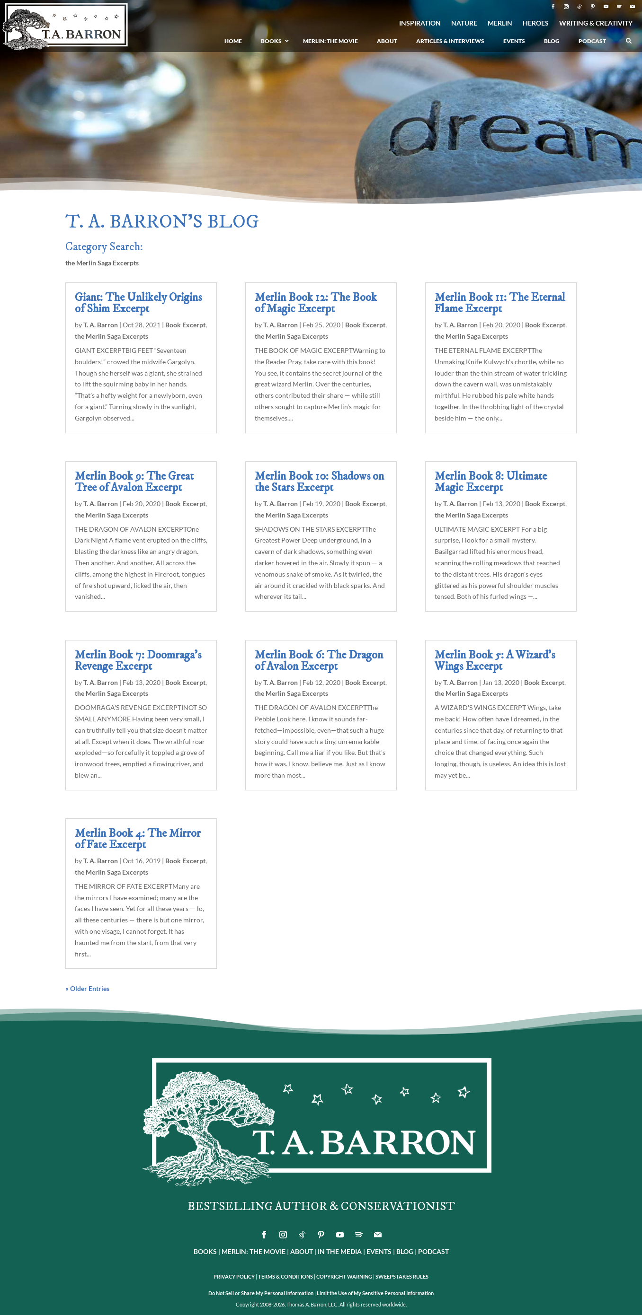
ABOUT (301, 1251)
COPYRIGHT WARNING (344, 1276)
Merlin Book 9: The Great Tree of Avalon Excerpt (134, 482)
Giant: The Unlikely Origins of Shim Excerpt (138, 303)
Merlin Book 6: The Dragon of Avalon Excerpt (319, 661)
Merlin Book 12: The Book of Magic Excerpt (316, 303)
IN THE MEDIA (340, 1251)
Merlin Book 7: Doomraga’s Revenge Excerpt (138, 661)
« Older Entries (87, 988)
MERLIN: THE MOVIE (253, 1251)
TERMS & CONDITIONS (285, 1276)
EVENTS (379, 1251)
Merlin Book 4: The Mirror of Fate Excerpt (138, 839)
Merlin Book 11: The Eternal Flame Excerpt (500, 303)
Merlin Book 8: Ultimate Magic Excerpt (491, 482)
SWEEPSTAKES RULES (401, 1276)
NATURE (464, 23)
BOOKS (205, 1251)
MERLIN (500, 23)
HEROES (536, 23)
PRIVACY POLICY (234, 1276)
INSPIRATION (420, 23)
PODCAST (433, 1251)
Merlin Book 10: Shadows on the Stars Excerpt (319, 482)
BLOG (404, 1251)
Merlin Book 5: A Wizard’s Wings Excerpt (495, 661)
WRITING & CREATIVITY (596, 23)
